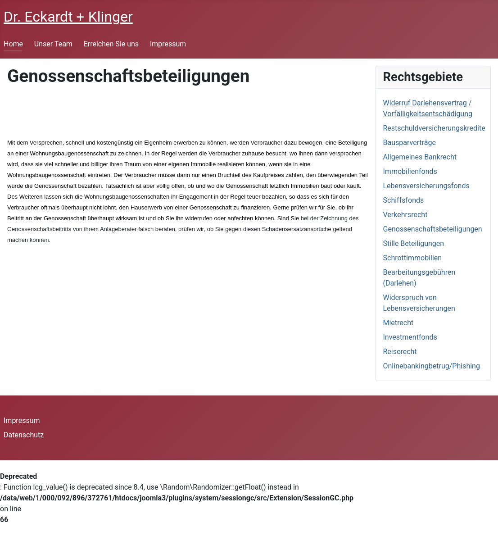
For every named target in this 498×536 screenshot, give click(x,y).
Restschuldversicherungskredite (434, 128)
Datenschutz (24, 435)
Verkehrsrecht (405, 214)
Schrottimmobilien (412, 258)
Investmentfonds (410, 337)
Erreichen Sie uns (111, 44)
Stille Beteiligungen (413, 243)
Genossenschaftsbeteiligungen (432, 229)
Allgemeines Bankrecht (420, 157)
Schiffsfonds (403, 200)
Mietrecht (398, 322)
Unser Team (53, 44)
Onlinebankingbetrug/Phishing (431, 366)
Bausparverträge (409, 142)
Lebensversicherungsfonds (426, 186)
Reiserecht (400, 351)
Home (13, 44)
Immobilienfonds (410, 171)
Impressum (168, 44)
